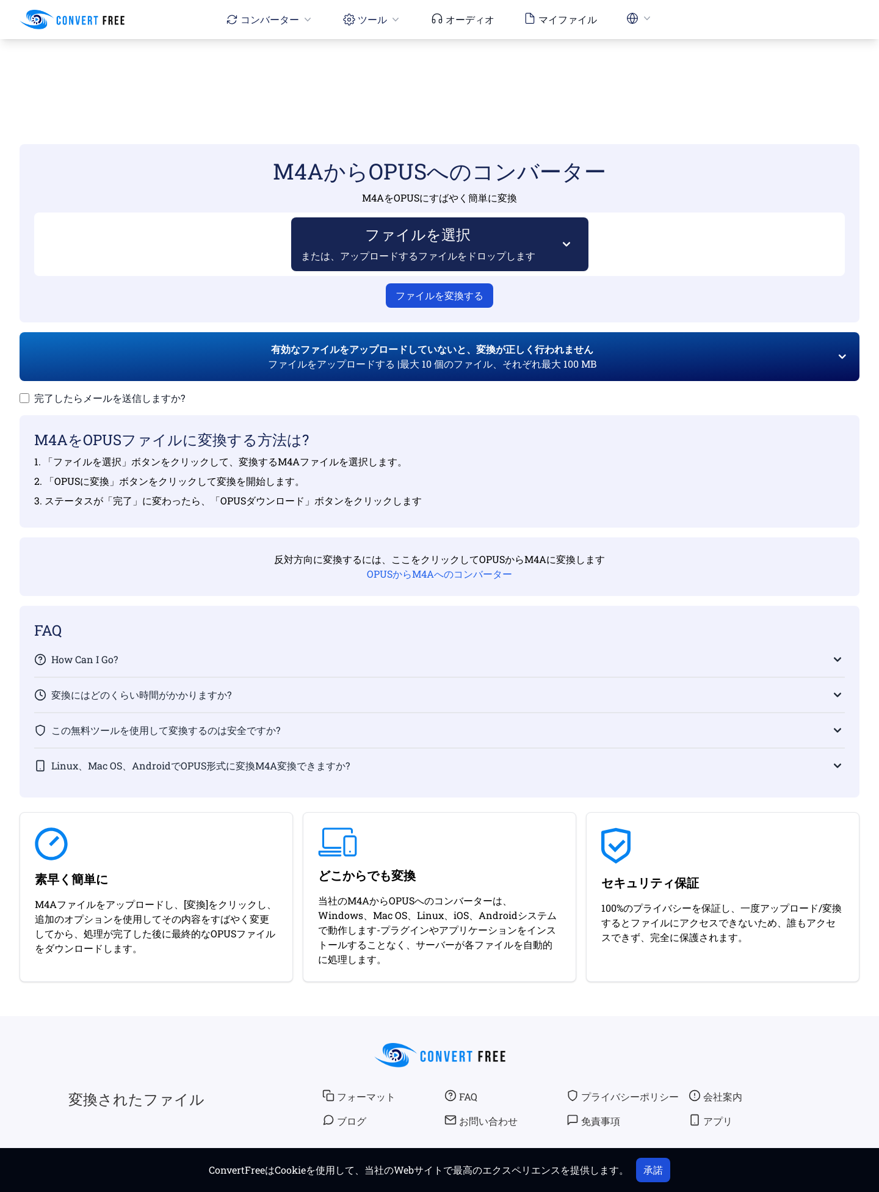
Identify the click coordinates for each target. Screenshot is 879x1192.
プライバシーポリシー (622, 1096)
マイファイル (560, 19)
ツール (372, 19)
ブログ (344, 1120)
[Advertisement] (439, 73)
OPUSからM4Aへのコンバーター (439, 573)
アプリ (711, 1120)
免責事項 (593, 1120)
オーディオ (462, 19)
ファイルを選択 (418, 243)
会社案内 (715, 1096)
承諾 (653, 1169)
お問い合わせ (481, 1120)
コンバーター (270, 19)
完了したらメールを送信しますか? (109, 397)
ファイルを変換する (439, 295)
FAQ (460, 1096)
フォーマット (359, 1096)
